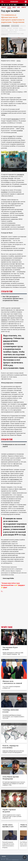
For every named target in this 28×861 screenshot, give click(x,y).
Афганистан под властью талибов (9, 31)
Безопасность (22, 30)
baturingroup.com (15, 859)
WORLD (15, 5)
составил (24, 404)
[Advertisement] (14, 609)
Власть (16, 30)
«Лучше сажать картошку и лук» (8, 825)
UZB (12, 5)
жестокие (21, 86)
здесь (18, 61)
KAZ (2, 5)
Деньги (20, 28)
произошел (15, 119)
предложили (14, 479)
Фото (18, 7)
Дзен (5, 587)
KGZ (5, 5)
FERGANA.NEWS (14, 2)
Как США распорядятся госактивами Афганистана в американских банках (13, 298)
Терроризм (3, 28)
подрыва (4, 113)
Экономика (15, 28)
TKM (9, 5)
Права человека (4, 30)
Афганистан (23, 25)
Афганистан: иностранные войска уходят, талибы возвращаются (12, 34)
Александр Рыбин (5, 25)
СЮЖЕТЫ (24, 7)
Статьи (9, 7)
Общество (11, 30)
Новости (3, 7)
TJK (7, 5)
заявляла (4, 320)
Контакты (4, 856)
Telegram (21, 585)
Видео (14, 7)
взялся (6, 341)
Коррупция (9, 28)
